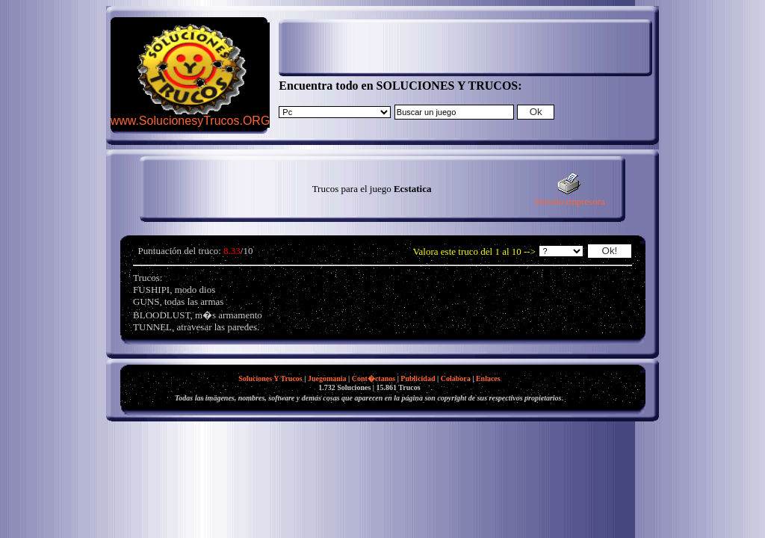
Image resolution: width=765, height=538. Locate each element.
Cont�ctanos (373, 378)
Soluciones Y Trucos (270, 378)
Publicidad (417, 378)
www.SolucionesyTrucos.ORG (190, 120)
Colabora (456, 378)
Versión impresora (569, 197)
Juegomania (327, 378)
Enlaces (488, 378)
